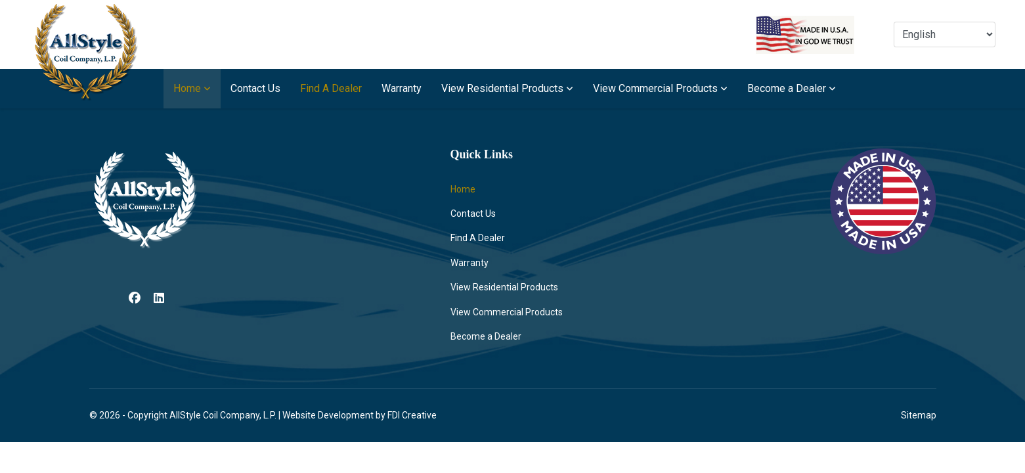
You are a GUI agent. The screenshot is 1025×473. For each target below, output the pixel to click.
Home (187, 88)
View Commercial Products (655, 88)
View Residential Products (502, 88)
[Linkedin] (159, 298)
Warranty (402, 88)
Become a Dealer (786, 88)
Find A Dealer (331, 88)
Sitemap (918, 415)
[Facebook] (135, 298)
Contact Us (255, 88)
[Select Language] (944, 34)
